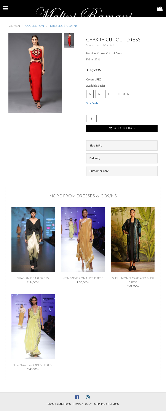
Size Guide (92, 103)
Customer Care (99, 171)
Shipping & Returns (106, 404)
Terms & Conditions (58, 404)
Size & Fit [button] (95, 145)
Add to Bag (122, 128)
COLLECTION (35, 26)
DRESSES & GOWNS (64, 26)
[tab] (121, 145)
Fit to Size (124, 94)
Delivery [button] (94, 158)
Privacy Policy (82, 404)
